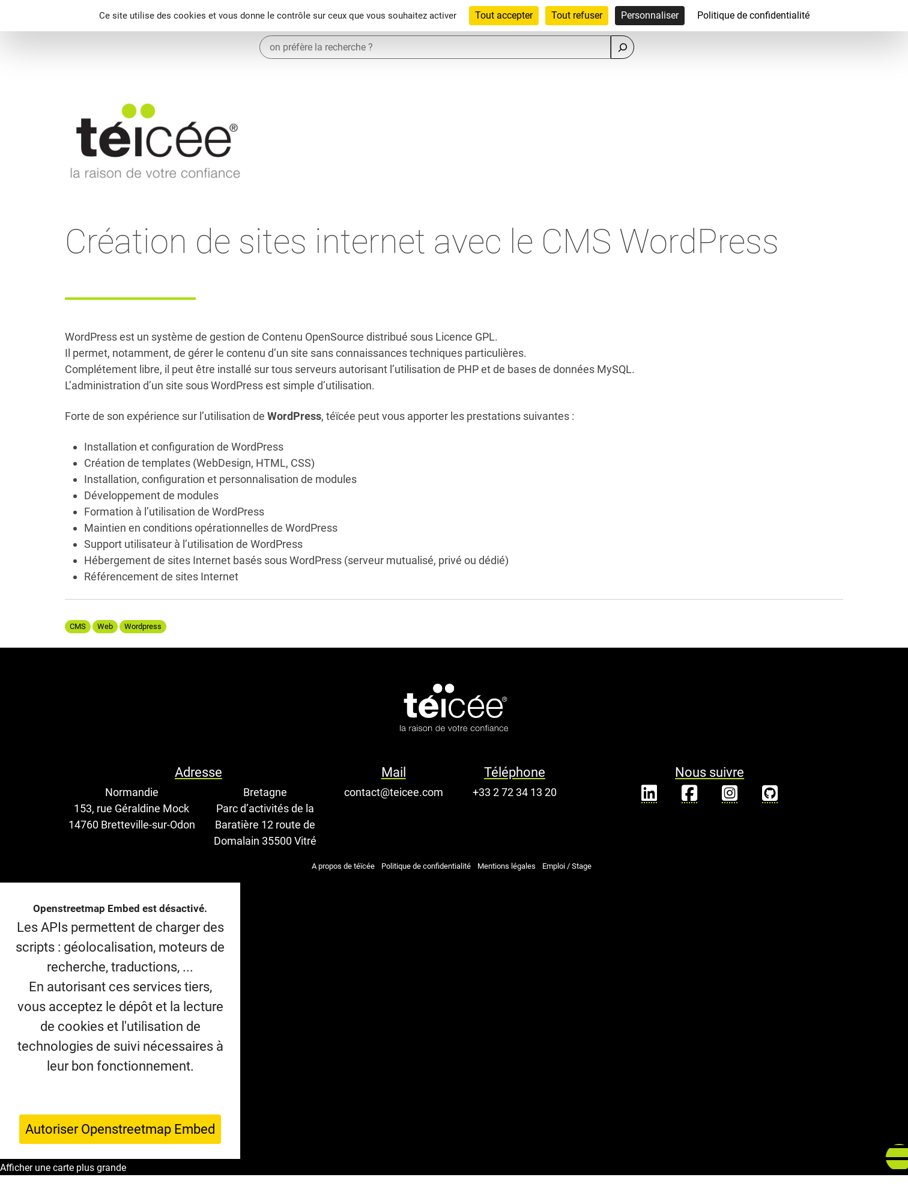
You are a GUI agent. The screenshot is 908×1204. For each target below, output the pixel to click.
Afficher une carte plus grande (63, 1167)
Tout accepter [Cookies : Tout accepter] (504, 15)
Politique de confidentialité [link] (753, 15)
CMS (78, 626)
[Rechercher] (622, 47)
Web (105, 626)
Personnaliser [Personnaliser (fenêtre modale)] (650, 15)
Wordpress (143, 626)
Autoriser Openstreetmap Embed (120, 1129)
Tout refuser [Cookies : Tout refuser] (576, 15)
